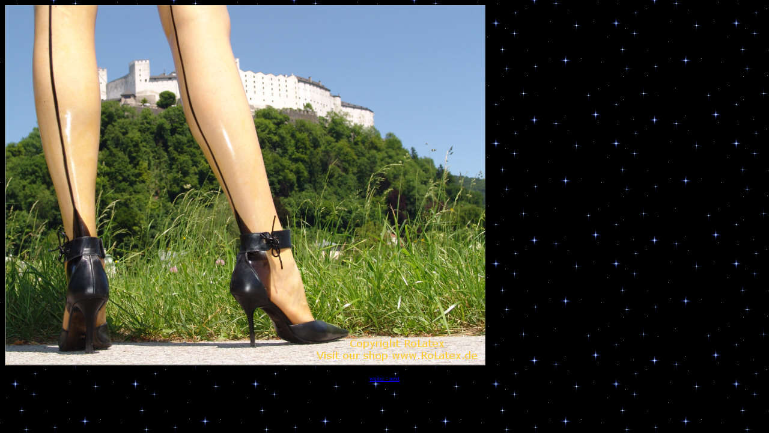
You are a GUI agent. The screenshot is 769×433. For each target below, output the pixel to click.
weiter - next (384, 378)
